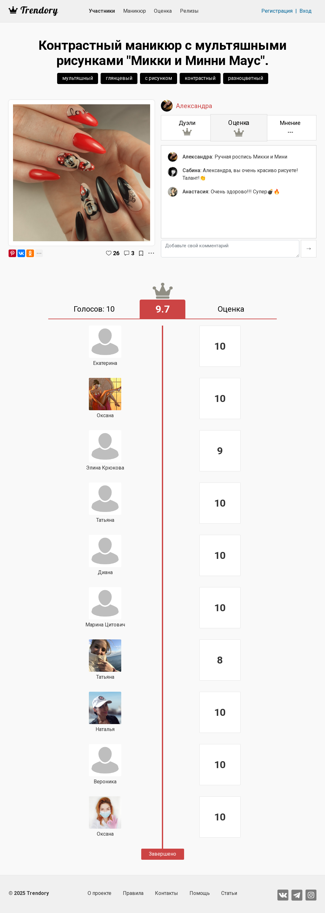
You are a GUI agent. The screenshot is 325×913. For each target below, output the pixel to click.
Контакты (166, 893)
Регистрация (277, 11)
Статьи (229, 893)
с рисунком (158, 78)
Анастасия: (195, 192)
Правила (133, 893)
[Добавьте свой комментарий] (230, 248)
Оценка (163, 11)
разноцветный (245, 78)
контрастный (200, 78)
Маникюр (134, 11)
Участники (102, 11)
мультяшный (77, 78)
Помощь (199, 893)
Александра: (197, 157)
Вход (306, 11)
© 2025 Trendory (29, 893)
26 (116, 253)
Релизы (189, 11)
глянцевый (119, 78)
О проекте (99, 893)
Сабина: (192, 170)
